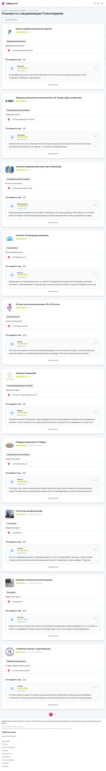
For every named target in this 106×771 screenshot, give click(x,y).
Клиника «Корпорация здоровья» (32, 235)
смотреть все (53, 84)
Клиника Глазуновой (26, 373)
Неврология (10, 459)
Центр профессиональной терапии (34, 29)
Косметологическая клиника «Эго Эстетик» (38, 304)
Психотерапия (11, 252)
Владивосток (6, 754)
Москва (5, 744)
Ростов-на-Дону (8, 760)
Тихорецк (5, 763)
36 (25, 611)
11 (24, 542)
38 (25, 335)
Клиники (23, 10)
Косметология (11, 183)
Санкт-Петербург (8, 747)
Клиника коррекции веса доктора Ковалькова (39, 166)
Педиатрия (9, 115)
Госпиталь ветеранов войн (29, 511)
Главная (4, 10)
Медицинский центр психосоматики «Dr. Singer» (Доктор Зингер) (49, 97)
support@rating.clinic (9, 736)
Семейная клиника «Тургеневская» (33, 649)
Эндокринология (12, 46)
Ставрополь (6, 757)
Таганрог (5, 766)
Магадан (5, 750)
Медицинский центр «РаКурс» (31, 442)
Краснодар (14, 10)
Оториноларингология (14, 666)
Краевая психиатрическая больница (34, 580)
